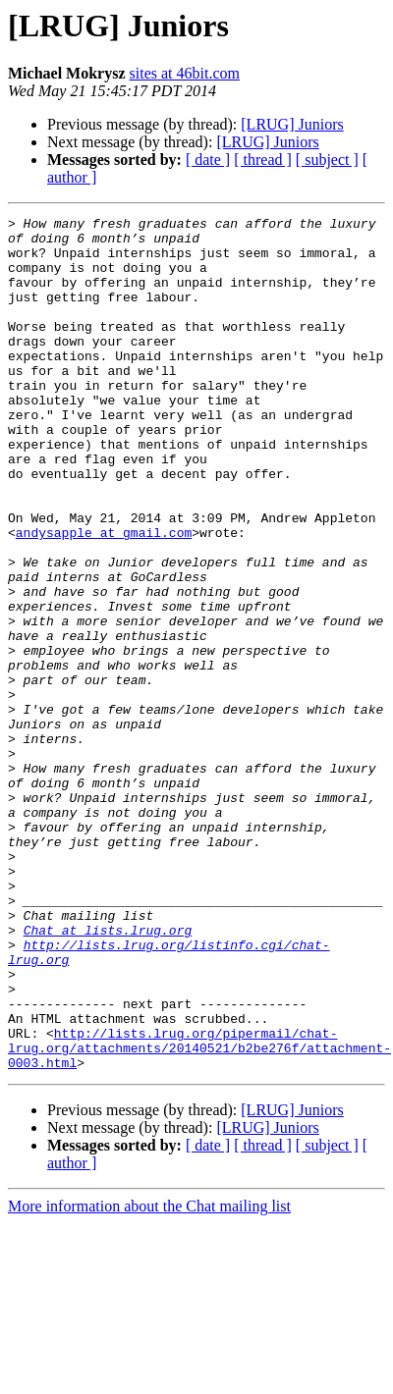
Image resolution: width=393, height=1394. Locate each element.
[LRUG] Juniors (292, 124)
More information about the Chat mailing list (149, 1376)
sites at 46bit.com (185, 73)
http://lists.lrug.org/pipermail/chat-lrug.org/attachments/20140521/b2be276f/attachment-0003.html (199, 1215)
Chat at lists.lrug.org (108, 1074)
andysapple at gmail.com (104, 597)
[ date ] (208, 159)
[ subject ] (327, 159)
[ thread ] (263, 159)
